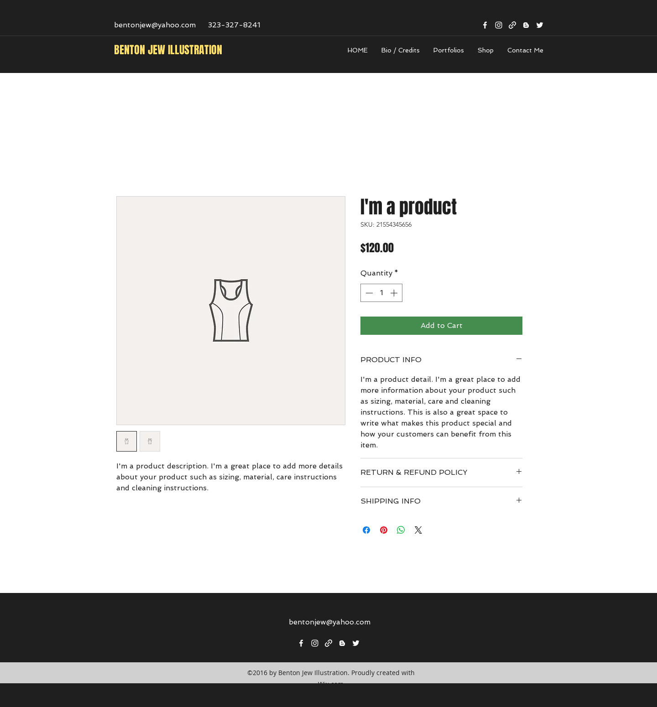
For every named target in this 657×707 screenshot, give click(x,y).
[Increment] (394, 293)
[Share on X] (418, 530)
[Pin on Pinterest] (383, 530)
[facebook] (485, 25)
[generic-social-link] (512, 25)
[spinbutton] (381, 293)
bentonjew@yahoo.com (155, 25)
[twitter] (539, 25)
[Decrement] (368, 293)
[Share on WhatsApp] (401, 530)
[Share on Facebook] (366, 530)
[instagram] (498, 25)
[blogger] (526, 25)
